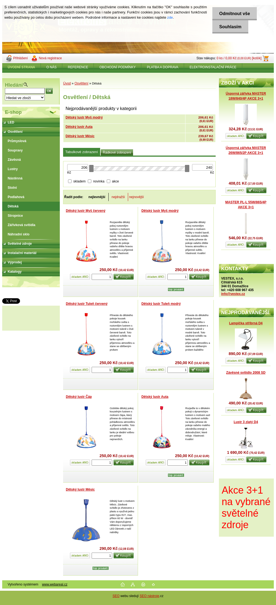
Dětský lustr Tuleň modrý (161, 304)
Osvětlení (81, 83)
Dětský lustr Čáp (79, 397)
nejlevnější (96, 197)
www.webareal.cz (54, 584)
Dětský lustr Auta (79, 127)
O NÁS (51, 67)
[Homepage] (21, 67)
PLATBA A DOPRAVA (162, 67)
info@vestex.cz (233, 294)
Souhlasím (230, 26)
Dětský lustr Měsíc (80, 136)
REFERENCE (78, 67)
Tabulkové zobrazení (81, 152)
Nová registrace (50, 58)
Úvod (67, 83)
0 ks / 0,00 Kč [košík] (238, 58)
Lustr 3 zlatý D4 (246, 422)
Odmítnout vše (234, 13)
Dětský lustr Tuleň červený (87, 304)
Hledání (14, 85)
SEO (115, 596)
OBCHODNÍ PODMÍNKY (117, 67)
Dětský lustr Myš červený (85, 211)
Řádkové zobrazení (117, 152)
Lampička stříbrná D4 (246, 323)
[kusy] (102, 277)
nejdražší (118, 197)
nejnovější (136, 197)
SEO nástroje (149, 596)
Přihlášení (20, 58)
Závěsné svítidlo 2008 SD (245, 373)
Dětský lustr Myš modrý (84, 117)
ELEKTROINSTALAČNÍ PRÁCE (213, 67)
